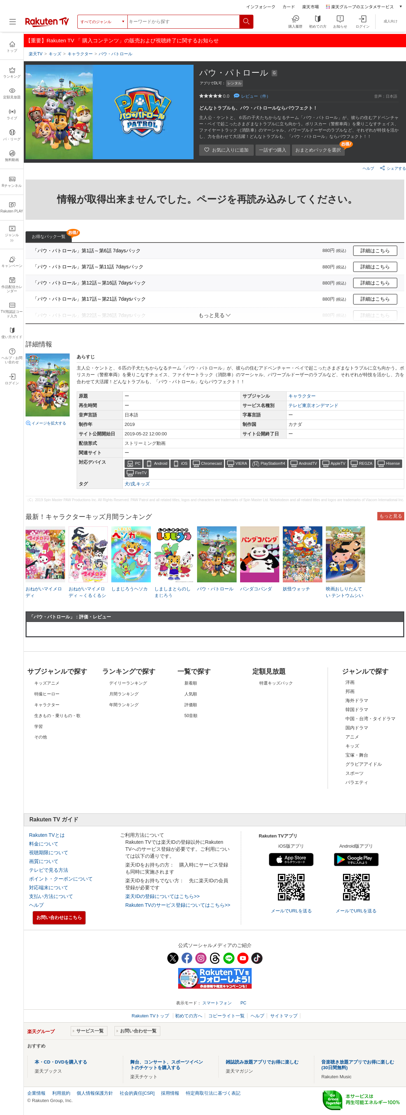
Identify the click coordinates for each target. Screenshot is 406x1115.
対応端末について (48, 887)
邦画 (350, 691)
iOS (184, 463)
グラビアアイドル (363, 764)
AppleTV (338, 463)
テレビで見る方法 (48, 870)
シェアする (393, 168)
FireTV (141, 473)
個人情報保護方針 (95, 1093)
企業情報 (36, 1093)
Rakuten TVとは (47, 835)
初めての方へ (188, 1015)
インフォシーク (260, 6)
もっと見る (390, 516)
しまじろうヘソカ (129, 588)
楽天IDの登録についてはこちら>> (162, 896)
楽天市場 (310, 6)
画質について (43, 861)
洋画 (350, 682)
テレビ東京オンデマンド (313, 405)
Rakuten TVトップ (151, 1015)
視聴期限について (48, 852)
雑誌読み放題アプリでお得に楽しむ (262, 1062)
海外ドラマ (356, 700)
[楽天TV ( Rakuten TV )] (47, 24)
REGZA (365, 463)
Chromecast (211, 463)
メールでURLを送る (291, 910)
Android (160, 463)
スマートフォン (217, 1003)
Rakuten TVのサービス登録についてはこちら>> (177, 905)
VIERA (241, 463)
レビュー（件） (256, 96)
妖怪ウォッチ (296, 588)
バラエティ (356, 782)
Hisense (393, 463)
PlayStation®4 (273, 463)
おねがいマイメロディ (44, 592)
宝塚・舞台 (356, 755)
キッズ (143, 483)
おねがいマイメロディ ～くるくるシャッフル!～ (87, 595)
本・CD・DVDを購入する (61, 1062)
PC (137, 463)
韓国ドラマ (356, 709)
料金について (43, 844)
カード (288, 6)
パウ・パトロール (215, 588)
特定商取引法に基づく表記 (213, 1093)
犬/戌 (130, 483)
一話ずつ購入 (272, 150)
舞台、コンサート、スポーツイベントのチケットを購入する (166, 1064)
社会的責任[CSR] (137, 1093)
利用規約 (61, 1093)
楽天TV (35, 53)
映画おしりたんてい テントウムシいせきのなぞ (345, 595)
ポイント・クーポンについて (61, 879)
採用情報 (170, 1093)
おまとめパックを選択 (318, 150)
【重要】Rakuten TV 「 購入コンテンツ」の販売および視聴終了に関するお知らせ (122, 40)
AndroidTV (308, 463)
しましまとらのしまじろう (172, 592)
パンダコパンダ (256, 588)
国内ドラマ (356, 727)
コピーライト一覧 (226, 1015)
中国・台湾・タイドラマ (370, 718)
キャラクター (302, 396)
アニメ (352, 736)
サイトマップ (284, 1015)
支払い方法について (51, 896)
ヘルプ (368, 168)
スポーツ (354, 773)
